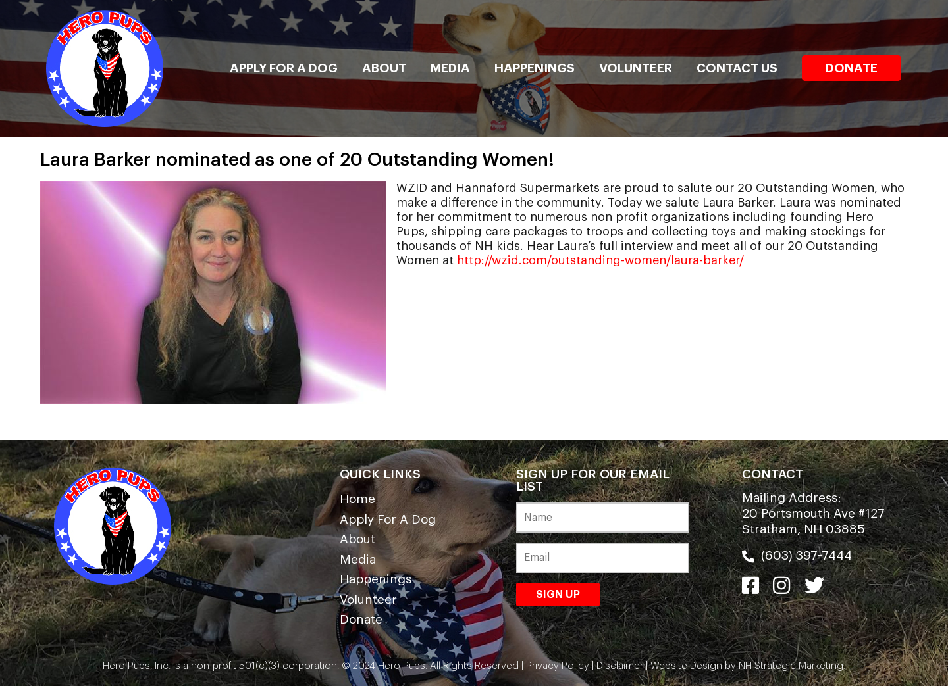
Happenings (534, 68)
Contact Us (737, 68)
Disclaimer (619, 666)
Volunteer (635, 68)
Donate (852, 68)
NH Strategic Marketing (789, 666)
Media (450, 68)
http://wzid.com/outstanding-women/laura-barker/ (600, 260)
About (384, 68)
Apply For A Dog (284, 68)
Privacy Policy (557, 666)
